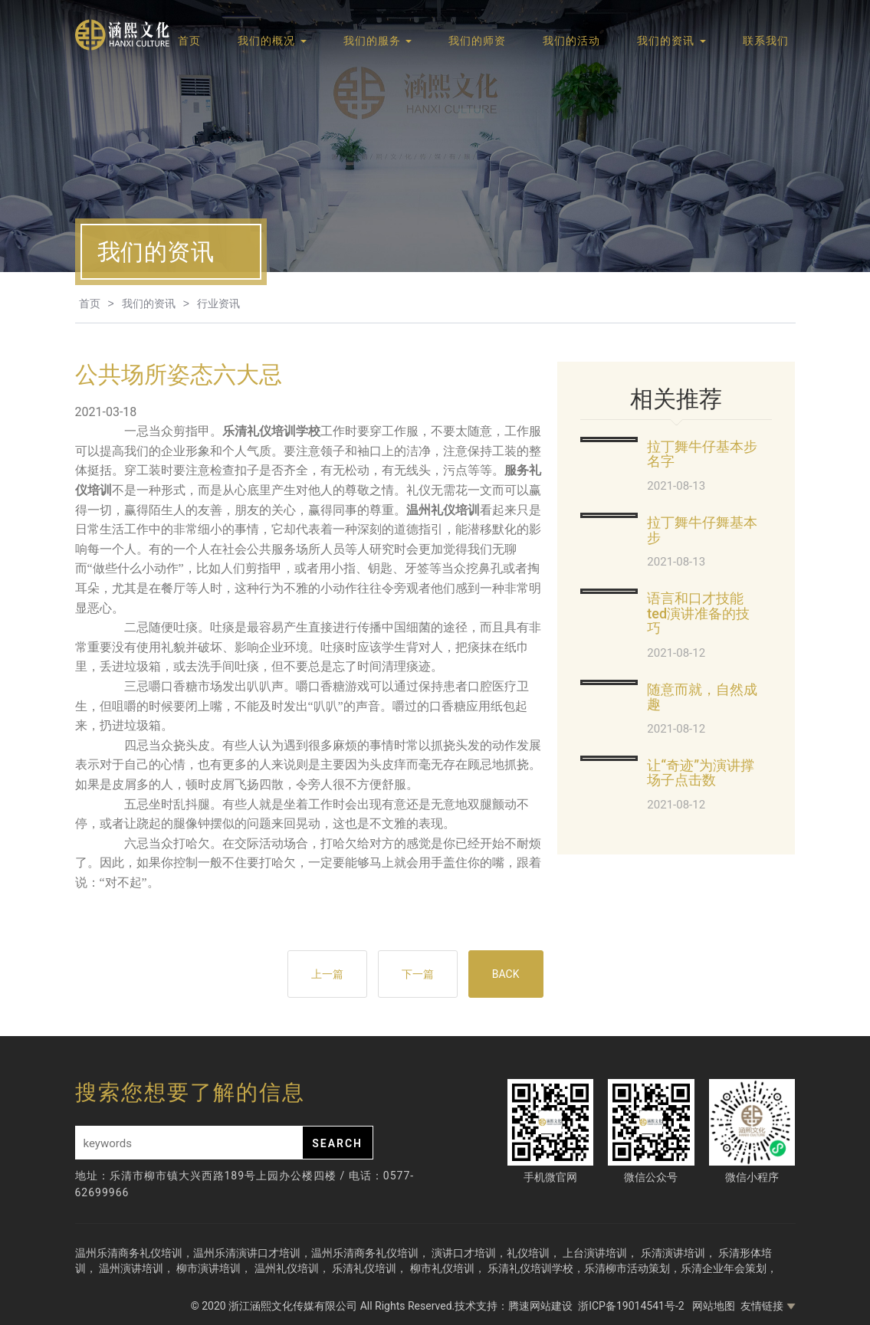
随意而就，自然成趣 (702, 697)
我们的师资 (477, 40)
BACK (506, 974)
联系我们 (766, 40)
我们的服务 (377, 40)
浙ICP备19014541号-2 (632, 1306)
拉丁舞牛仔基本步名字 (702, 454)
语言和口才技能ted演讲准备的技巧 (698, 613)
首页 (189, 40)
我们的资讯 (671, 40)
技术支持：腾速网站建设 (514, 1306)
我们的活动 (571, 40)
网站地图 (713, 1306)
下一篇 (418, 974)
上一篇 (327, 974)
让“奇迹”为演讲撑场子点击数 (700, 773)
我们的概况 (272, 40)
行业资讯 (218, 303)
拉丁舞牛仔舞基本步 (702, 530)
